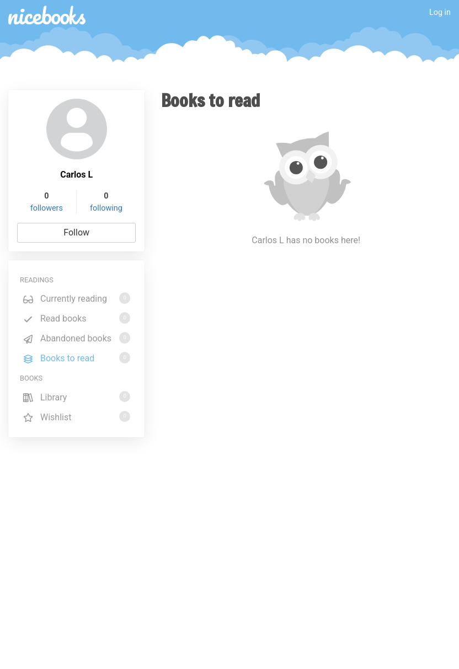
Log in (440, 12)
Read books (76, 318)
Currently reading (76, 298)
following (106, 208)
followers (46, 208)
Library (76, 397)
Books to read (76, 357)
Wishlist (76, 416)
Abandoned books (76, 338)
